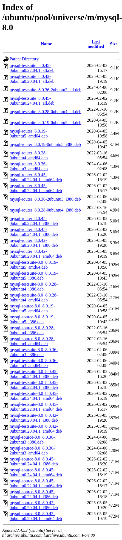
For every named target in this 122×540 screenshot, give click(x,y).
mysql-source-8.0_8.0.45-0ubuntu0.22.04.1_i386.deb (34, 494)
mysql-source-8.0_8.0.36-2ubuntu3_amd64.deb (32, 450)
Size (114, 44)
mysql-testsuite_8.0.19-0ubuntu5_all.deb (45, 122)
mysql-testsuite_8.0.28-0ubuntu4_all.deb (45, 111)
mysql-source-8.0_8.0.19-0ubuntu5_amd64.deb (32, 308)
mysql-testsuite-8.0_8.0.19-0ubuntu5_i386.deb (34, 275)
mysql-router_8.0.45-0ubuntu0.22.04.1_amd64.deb (36, 188)
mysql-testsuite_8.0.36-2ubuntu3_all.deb (45, 89)
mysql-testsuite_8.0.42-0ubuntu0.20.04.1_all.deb (32, 79)
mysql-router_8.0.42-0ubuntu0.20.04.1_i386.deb (34, 243)
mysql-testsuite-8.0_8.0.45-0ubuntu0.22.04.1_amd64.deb (36, 407)
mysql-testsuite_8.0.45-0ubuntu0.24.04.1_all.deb (32, 100)
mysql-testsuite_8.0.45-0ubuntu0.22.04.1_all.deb (32, 68)
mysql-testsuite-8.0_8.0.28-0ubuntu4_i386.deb (34, 286)
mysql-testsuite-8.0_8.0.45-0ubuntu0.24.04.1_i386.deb (34, 374)
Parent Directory (24, 59)
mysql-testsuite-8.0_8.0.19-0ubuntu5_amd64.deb (34, 264)
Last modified (95, 44)
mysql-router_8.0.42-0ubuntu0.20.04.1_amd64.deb (36, 254)
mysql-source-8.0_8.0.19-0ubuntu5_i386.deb (32, 319)
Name (46, 44)
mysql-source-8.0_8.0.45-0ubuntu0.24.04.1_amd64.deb (36, 472)
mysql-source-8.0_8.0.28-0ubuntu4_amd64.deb (32, 341)
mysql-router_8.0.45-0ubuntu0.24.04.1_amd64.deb (36, 177)
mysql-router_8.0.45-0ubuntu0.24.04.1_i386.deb (34, 232)
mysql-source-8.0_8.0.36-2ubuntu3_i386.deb (32, 439)
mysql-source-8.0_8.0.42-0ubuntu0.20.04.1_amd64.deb (36, 516)
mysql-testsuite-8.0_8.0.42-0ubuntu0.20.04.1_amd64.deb (36, 428)
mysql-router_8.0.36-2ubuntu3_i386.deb (45, 199)
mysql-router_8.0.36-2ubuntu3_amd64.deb (29, 166)
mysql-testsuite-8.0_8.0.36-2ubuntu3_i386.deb (34, 352)
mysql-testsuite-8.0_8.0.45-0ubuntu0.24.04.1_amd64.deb (36, 396)
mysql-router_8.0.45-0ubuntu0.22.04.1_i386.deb (34, 221)
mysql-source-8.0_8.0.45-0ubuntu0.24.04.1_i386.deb (34, 461)
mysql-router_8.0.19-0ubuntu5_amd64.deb (29, 133)
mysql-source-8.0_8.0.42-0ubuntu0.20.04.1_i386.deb (34, 505)
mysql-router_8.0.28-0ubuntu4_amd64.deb (29, 155)
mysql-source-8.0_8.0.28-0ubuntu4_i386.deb (32, 330)
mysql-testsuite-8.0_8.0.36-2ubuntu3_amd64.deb (34, 363)
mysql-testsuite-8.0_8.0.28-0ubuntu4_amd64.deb (34, 297)
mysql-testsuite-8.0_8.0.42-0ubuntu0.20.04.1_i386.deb (34, 417)
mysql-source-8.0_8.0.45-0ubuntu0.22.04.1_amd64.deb (36, 483)
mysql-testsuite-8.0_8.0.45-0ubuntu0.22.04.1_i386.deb (34, 385)
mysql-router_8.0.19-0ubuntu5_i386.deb (45, 144)
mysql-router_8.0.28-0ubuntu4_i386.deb (45, 210)
